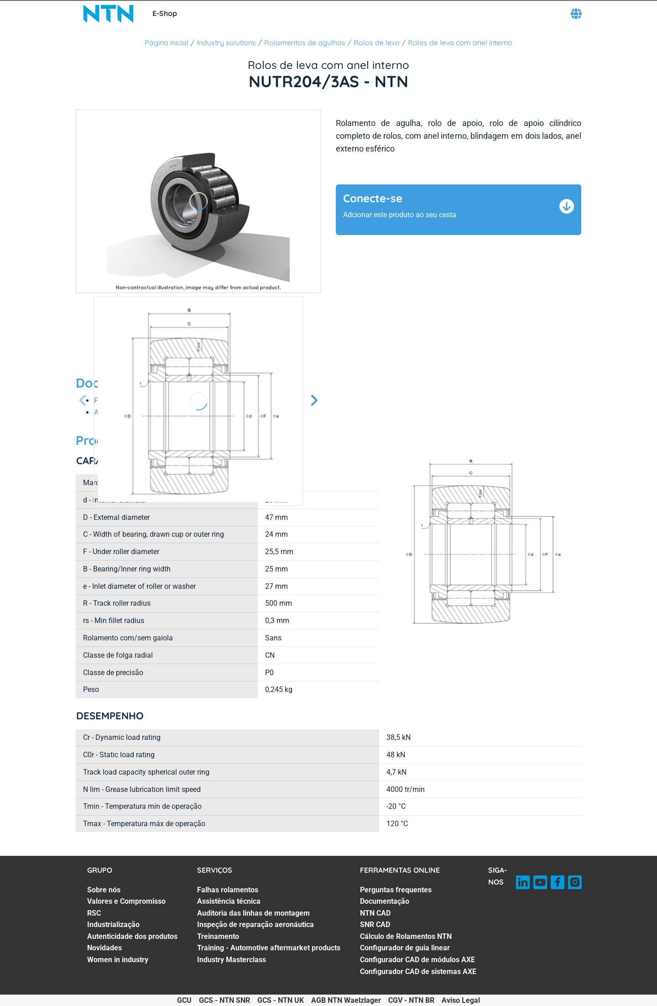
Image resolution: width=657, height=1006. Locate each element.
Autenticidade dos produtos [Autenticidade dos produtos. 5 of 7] (132, 936)
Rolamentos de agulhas (304, 42)
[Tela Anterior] (83, 401)
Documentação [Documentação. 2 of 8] (384, 901)
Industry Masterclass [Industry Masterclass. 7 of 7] (231, 959)
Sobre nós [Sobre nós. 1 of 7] (103, 889)
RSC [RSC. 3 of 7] (94, 913)
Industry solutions (226, 42)
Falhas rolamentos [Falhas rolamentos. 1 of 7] (227, 889)
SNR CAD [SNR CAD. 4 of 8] (375, 924)
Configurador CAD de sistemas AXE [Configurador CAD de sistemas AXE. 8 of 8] (418, 971)
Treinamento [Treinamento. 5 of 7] (218, 936)
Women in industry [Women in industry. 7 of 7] (117, 959)
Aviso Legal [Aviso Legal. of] (461, 1000)
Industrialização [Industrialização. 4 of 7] (113, 924)
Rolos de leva (377, 42)
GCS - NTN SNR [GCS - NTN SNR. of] (224, 1000)
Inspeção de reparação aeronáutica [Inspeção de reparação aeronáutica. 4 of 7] (255, 924)
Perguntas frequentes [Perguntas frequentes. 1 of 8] (396, 889)
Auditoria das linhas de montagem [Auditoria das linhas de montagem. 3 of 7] (253, 913)
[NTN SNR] (108, 14)
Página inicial (166, 42)
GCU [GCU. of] (184, 1000)
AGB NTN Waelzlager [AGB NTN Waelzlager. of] (346, 1000)
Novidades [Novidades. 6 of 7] (104, 947)
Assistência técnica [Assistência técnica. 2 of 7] (229, 901)
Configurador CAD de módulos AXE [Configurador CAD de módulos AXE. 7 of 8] (417, 959)
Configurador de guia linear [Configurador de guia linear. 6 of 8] (405, 947)
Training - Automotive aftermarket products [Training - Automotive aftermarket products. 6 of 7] (268, 947)
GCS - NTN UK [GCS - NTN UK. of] (280, 1000)
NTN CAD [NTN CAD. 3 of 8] (375, 913)
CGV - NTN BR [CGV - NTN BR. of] (411, 1000)
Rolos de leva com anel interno (460, 42)
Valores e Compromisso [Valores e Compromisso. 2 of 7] (126, 901)
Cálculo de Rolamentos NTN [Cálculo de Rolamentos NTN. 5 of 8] (406, 936)
